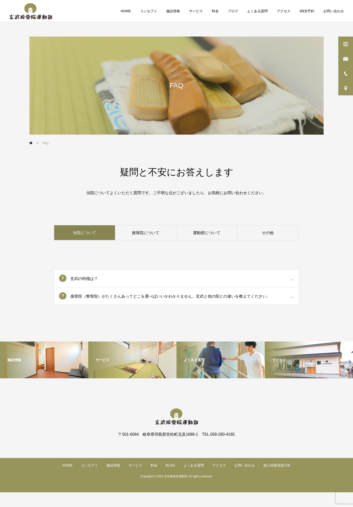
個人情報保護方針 (277, 465)
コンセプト (148, 11)
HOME (126, 11)
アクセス (283, 11)
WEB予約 (307, 11)
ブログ (233, 11)
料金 (215, 11)
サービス (196, 11)
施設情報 (173, 11)
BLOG (170, 465)
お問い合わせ (333, 11)
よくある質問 (257, 11)
